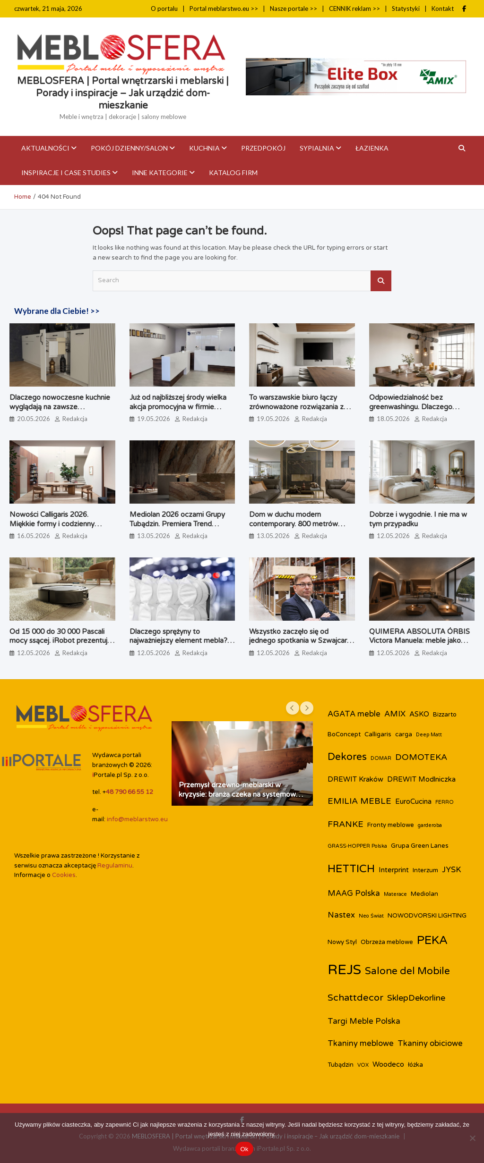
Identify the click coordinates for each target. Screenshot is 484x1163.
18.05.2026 (393, 418)
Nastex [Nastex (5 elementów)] (341, 915)
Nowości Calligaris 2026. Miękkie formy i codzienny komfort (52, 523)
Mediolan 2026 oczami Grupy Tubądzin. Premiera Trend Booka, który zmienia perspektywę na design (177, 528)
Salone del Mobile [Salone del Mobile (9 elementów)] (407, 971)
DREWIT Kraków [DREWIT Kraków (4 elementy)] (355, 779)
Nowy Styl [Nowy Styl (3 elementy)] (342, 942)
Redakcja (74, 418)
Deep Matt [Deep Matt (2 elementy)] (429, 735)
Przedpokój (263, 148)
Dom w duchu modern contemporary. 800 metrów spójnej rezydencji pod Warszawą (293, 528)
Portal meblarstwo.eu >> (224, 8)
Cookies (64, 875)
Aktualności (45, 148)
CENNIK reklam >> (354, 8)
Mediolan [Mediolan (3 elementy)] (424, 894)
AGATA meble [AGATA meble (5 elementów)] (354, 714)
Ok (244, 1149)
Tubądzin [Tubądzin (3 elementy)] (341, 1065)
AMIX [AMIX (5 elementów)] (395, 714)
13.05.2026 (153, 535)
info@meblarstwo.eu (137, 819)
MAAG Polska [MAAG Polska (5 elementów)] (354, 893)
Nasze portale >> (293, 8)
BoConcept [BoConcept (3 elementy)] (344, 734)
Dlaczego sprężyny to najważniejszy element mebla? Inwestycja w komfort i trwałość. (182, 640)
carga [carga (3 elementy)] (403, 734)
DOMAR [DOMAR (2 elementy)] (381, 758)
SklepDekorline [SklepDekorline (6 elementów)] (416, 998)
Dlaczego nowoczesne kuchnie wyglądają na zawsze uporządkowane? (59, 406)
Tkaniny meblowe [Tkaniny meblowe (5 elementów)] (361, 1043)
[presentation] (292, 708)
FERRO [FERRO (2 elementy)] (444, 802)
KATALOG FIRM (233, 173)
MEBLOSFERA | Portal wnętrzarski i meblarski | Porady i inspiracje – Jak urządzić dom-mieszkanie (123, 93)
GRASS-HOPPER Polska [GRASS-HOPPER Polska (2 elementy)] (357, 846)
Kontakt (443, 8)
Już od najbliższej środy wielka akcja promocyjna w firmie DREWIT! (178, 406)
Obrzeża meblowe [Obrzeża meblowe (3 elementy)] (387, 942)
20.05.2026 (33, 418)
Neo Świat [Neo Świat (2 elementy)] (371, 916)
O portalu (164, 8)
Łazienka (372, 148)
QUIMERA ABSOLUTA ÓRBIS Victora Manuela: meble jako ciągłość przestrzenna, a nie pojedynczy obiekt (419, 645)
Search (381, 280)
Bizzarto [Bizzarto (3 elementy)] (445, 714)
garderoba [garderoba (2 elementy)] (430, 825)
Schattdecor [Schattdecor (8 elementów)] (355, 997)
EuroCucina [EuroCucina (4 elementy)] (413, 801)
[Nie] (472, 1138)
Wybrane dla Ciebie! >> (57, 311)
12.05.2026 (393, 535)
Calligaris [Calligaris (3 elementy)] (377, 734)
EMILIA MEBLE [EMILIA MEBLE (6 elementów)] (359, 801)
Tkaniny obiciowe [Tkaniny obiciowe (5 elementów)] (430, 1043)
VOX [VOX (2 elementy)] (363, 1065)
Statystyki (406, 8)
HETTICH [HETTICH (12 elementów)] (351, 869)
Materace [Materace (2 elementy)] (395, 894)
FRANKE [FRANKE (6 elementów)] (345, 824)
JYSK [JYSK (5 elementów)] (451, 870)
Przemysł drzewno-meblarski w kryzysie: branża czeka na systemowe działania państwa (239, 794)
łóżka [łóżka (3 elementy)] (415, 1065)
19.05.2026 (153, 418)
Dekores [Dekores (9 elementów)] (347, 757)
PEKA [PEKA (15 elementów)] (432, 940)
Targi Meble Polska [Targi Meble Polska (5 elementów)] (364, 1021)
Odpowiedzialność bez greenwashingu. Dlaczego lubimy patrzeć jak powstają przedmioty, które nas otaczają (419, 411)
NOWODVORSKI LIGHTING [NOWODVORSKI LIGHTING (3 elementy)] (427, 915)
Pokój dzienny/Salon (129, 148)
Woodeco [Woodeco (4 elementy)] (388, 1064)
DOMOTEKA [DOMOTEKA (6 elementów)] (421, 757)
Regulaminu (114, 865)
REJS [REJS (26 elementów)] (344, 969)
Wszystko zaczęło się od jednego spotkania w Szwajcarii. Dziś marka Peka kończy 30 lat (300, 640)
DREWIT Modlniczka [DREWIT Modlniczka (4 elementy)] (421, 779)
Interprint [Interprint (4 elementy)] (394, 870)
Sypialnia (317, 148)
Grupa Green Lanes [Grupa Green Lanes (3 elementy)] (420, 846)
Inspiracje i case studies (66, 173)
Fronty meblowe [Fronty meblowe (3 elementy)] (390, 825)
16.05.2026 (33, 535)
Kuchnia (204, 148)
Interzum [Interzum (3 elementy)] (425, 870)
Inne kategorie (160, 173)
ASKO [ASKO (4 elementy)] (419, 714)
